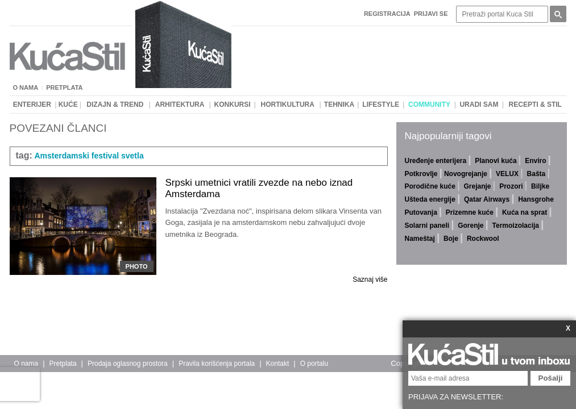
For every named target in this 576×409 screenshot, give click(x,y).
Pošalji (550, 378)
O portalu (314, 364)
